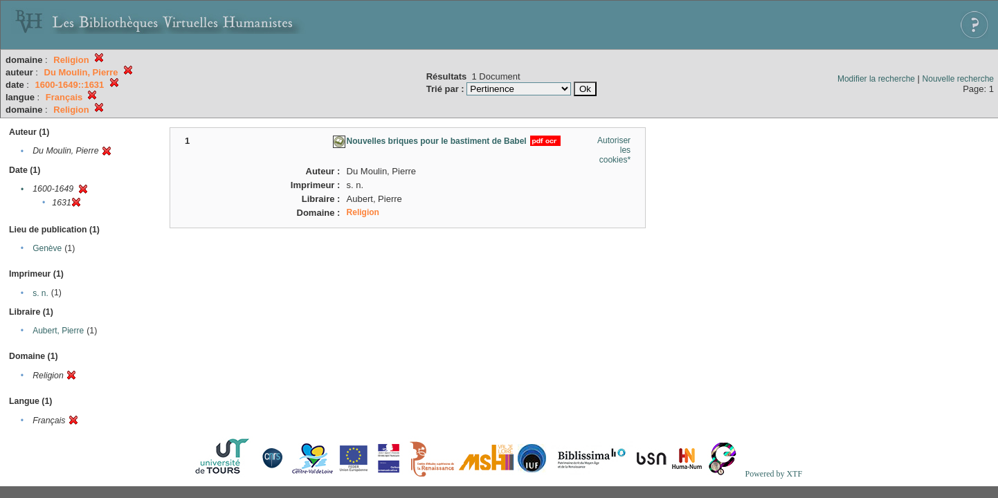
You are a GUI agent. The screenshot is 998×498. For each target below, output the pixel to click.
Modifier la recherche (876, 79)
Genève (47, 248)
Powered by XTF (773, 474)
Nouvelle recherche (958, 79)
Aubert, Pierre (58, 330)
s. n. (40, 293)
